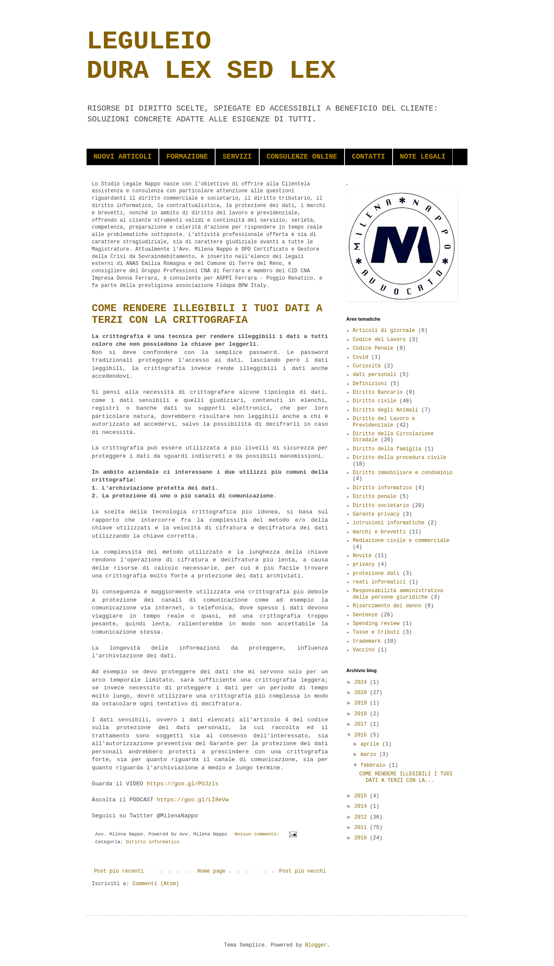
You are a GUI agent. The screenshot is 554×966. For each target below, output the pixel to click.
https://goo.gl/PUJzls (183, 784)
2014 (362, 806)
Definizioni (370, 384)
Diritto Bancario (378, 392)
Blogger (316, 945)
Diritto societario (381, 506)
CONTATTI (368, 157)
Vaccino (363, 650)
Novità (362, 556)
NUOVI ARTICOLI (122, 157)
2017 (362, 724)
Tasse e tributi (376, 632)
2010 (362, 838)
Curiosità (367, 366)
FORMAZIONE (187, 157)
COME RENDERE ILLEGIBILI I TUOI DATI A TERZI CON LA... (406, 777)
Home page (211, 871)
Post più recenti (119, 871)
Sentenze (365, 615)
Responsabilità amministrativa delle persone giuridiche (398, 594)
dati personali (374, 375)
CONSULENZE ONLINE (302, 157)
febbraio (375, 765)
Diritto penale (374, 497)
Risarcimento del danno (387, 606)
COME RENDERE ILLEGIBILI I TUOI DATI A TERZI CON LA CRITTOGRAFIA (207, 314)
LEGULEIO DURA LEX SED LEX (211, 56)
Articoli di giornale (384, 331)
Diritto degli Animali (385, 410)
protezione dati (376, 574)
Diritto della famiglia (387, 449)
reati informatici (379, 582)
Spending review (376, 624)
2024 (362, 682)
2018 (362, 714)
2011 (362, 828)
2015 (362, 796)
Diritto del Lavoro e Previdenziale (384, 422)
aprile (371, 744)
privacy (363, 564)
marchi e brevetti (379, 532)
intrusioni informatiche (389, 523)
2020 (362, 693)
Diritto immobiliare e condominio (402, 473)
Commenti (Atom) (155, 884)
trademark (367, 641)
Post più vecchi (302, 871)
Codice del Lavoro (379, 340)
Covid (360, 357)
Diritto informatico (152, 842)
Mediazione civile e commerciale (401, 541)
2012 (362, 817)
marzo (370, 755)
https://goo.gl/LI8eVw (193, 800)
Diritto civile (374, 401)
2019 (362, 703)
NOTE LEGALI (423, 157)
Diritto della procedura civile (399, 458)
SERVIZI (236, 157)
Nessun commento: (258, 834)
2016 (362, 735)
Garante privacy (376, 514)
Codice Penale (373, 348)
